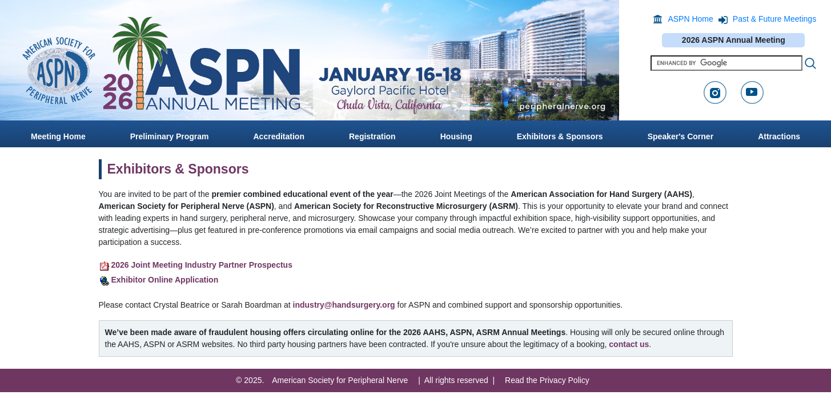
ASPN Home (690, 18)
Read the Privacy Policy (547, 380)
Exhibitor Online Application (165, 279)
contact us (629, 344)
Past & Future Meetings (774, 18)
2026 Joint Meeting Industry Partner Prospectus (201, 264)
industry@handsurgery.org (344, 304)
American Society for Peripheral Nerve (340, 380)
